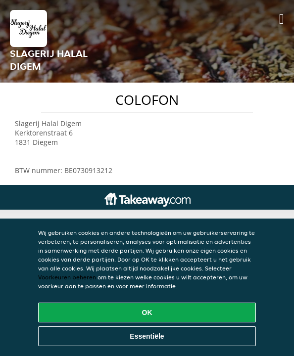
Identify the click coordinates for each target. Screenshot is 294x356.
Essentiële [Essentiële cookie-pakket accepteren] (147, 336)
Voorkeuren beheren (67, 277)
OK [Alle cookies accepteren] (147, 312)
